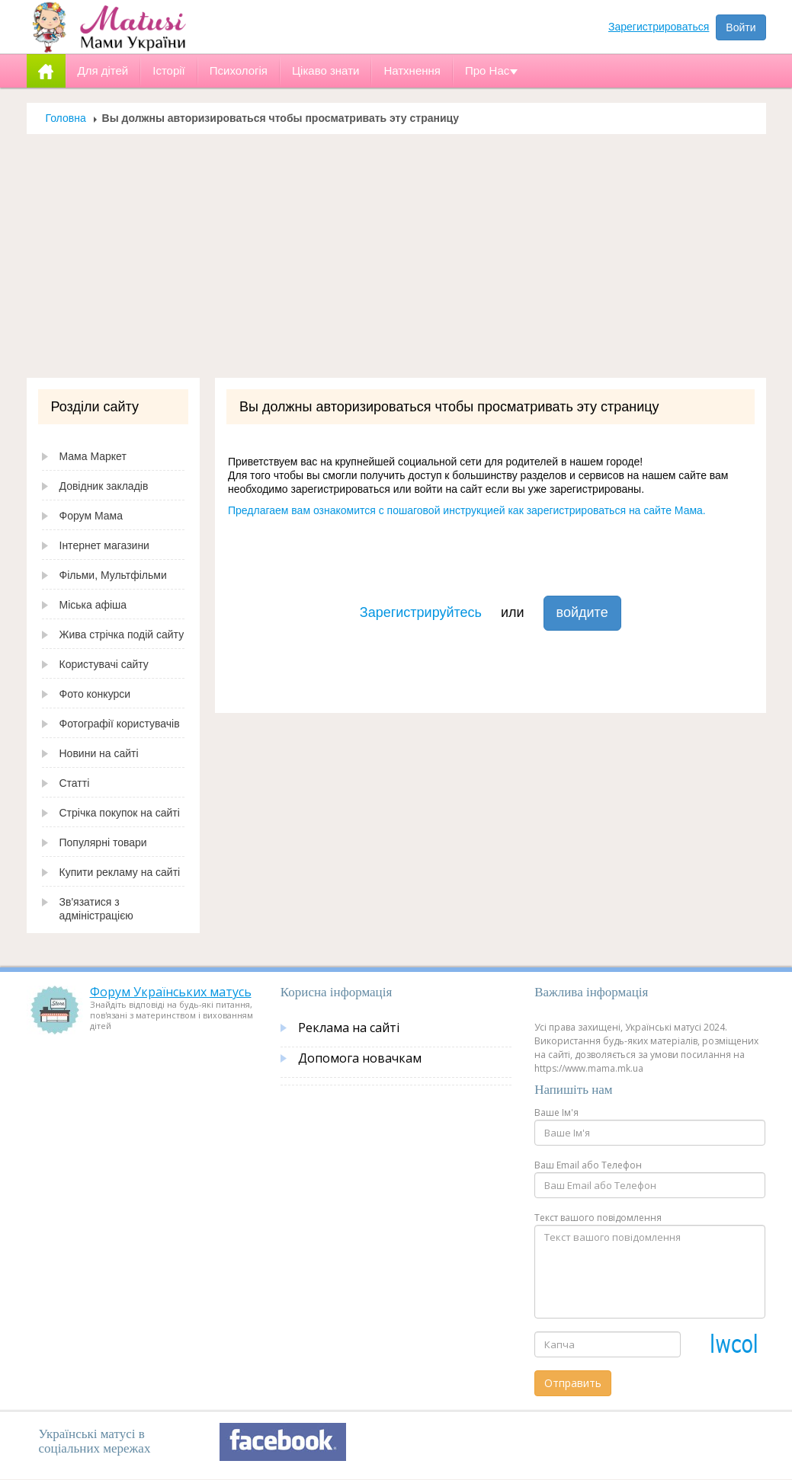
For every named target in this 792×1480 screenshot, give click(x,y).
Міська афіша (93, 605)
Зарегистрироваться (658, 27)
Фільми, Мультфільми (113, 575)
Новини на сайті (99, 753)
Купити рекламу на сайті (120, 872)
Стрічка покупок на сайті (119, 813)
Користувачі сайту (104, 664)
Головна (66, 118)
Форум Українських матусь (171, 991)
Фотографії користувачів (119, 724)
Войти (740, 27)
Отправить (572, 1383)
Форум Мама (91, 516)
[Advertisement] (396, 256)
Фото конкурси (95, 694)
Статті (74, 783)
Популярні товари (103, 842)
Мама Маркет (93, 456)
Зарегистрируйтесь (421, 612)
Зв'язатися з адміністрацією (96, 909)
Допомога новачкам (360, 1058)
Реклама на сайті (348, 1027)
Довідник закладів (104, 486)
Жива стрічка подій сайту (121, 634)
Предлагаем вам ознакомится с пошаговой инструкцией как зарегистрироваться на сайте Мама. (467, 510)
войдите (582, 612)
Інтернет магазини (104, 545)
